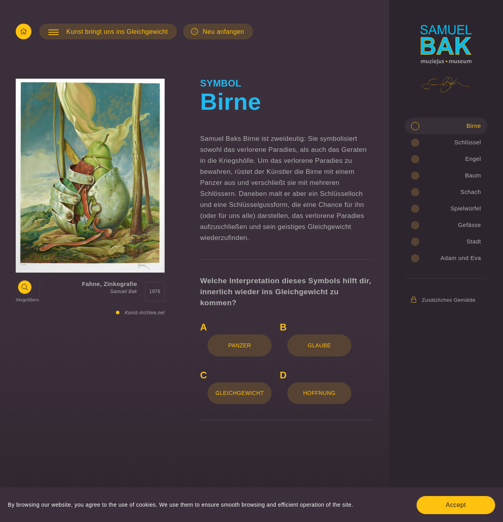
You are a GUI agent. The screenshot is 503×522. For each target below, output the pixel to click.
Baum (473, 175)
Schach (471, 191)
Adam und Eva (461, 258)
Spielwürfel (465, 208)
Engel (473, 158)
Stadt (473, 241)
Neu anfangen (217, 31)
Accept (456, 505)
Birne (473, 125)
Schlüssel (467, 142)
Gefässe (469, 224)
